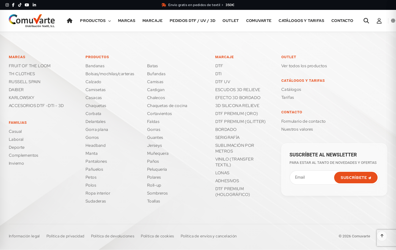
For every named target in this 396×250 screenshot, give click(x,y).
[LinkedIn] (34, 5)
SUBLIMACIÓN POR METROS (234, 148)
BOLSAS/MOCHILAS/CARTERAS (110, 74)
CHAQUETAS (96, 105)
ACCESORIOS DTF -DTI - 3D (36, 105)
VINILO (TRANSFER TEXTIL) (234, 162)
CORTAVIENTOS (159, 113)
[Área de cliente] (379, 21)
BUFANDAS (156, 74)
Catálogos (291, 89)
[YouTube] (27, 5)
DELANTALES (96, 121)
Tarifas (287, 97)
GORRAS (153, 129)
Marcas (127, 20)
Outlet (230, 20)
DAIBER (16, 89)
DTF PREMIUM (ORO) (236, 113)
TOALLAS (153, 201)
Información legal (24, 236)
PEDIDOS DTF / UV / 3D (193, 20)
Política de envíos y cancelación (209, 236)
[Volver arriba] (382, 236)
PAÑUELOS (94, 169)
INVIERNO (16, 163)
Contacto (342, 20)
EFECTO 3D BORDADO (238, 97)
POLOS (91, 185)
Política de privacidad (65, 236)
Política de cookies (157, 236)
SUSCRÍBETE (356, 177)
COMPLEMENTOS (23, 155)
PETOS (91, 177)
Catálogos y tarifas (301, 20)
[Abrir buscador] (366, 21)
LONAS (222, 173)
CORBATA (93, 113)
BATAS (152, 66)
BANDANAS (95, 66)
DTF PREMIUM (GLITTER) (240, 121)
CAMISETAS (96, 89)
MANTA (92, 153)
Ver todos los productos (304, 66)
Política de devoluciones (112, 236)
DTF (219, 66)
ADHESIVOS (227, 181)
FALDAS (153, 121)
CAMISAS (155, 82)
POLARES (154, 177)
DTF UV (222, 82)
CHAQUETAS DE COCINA (167, 105)
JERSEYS (154, 145)
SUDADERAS (96, 201)
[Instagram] (7, 5)
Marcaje (152, 20)
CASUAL (15, 131)
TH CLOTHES (22, 74)
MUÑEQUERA (158, 153)
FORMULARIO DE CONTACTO (303, 121)
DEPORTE (17, 147)
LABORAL (16, 139)
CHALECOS (156, 97)
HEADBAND (96, 145)
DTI (218, 74)
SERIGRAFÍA (227, 137)
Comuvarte (259, 20)
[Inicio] (70, 21)
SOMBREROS (157, 193)
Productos (95, 20)
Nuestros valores (297, 129)
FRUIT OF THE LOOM (30, 66)
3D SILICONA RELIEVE (237, 105)
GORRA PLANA (97, 129)
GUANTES (155, 137)
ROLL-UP (154, 185)
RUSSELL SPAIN (24, 82)
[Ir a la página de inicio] (32, 20)
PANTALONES (96, 161)
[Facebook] (13, 5)
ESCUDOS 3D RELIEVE (237, 89)
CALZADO (93, 82)
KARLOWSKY (22, 97)
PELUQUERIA (157, 169)
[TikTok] (19, 5)
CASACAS (94, 97)
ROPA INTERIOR (98, 193)
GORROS (92, 137)
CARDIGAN (155, 89)
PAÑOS (153, 161)
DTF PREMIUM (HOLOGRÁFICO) (232, 191)
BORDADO (226, 129)
